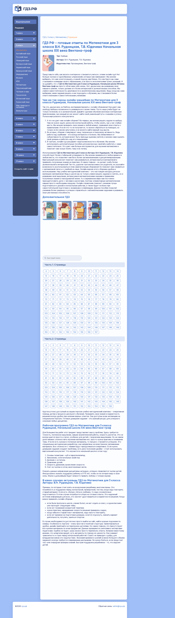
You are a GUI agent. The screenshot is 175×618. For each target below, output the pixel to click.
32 (89, 280)
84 (67, 304)
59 (46, 294)
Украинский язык (23, 67)
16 (53, 276)
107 (74, 313)
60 (53, 294)
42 (82, 285)
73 (68, 299)
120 (89, 318)
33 (96, 280)
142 (74, 327)
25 (118, 276)
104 (53, 313)
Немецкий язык (22, 60)
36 (118, 280)
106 (67, 313)
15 (46, 276)
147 (103, 327)
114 (46, 318)
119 (81, 318)
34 (103, 280)
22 (96, 276)
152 (60, 332)
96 (75, 309)
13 (110, 271)
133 (103, 323)
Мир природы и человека (22, 106)
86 (82, 304)
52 (75, 290)
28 (60, 280)
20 (82, 276)
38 (53, 285)
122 (103, 318)
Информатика (22, 74)
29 (68, 280)
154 (74, 332)
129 (74, 323)
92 (46, 309)
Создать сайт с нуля (23, 169)
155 (81, 332)
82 (53, 304)
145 (110, 401)
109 (89, 313)
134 (110, 323)
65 (89, 294)
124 (117, 318)
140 (60, 327)
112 (110, 313)
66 (96, 294)
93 (53, 309)
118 (74, 318)
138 (60, 401)
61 (60, 294)
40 (67, 285)
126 (53, 323)
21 (89, 276)
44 (96, 285)
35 (110, 280)
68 (110, 294)
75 (82, 299)
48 (46, 290)
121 (96, 318)
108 (81, 313)
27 (53, 280)
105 (60, 313)
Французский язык (24, 71)
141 (67, 327)
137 (46, 327)
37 (46, 285)
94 (60, 309)
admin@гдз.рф (119, 606)
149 (117, 327)
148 (110, 327)
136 (117, 323)
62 (68, 294)
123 (110, 318)
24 (110, 276)
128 (67, 323)
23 (103, 276)
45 (103, 285)
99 (96, 309)
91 (118, 304)
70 (46, 299)
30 (75, 280)
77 (96, 299)
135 (117, 397)
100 (103, 309)
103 (46, 313)
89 (103, 304)
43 (89, 285)
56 (103, 290)
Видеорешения (23, 22)
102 (117, 309)
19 (75, 276)
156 (89, 332)
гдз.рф (24, 606)
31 (82, 280)
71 (53, 299)
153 (67, 332)
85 (75, 304)
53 (82, 290)
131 (89, 323)
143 (81, 327)
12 (103, 271)
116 (60, 318)
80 (117, 299)
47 (118, 285)
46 (110, 285)
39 (60, 285)
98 (89, 309)
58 (117, 290)
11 (96, 271)
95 (67, 309)
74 (75, 299)
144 (89, 327)
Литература (21, 85)
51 (68, 290)
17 (60, 276)
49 (53, 290)
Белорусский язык (24, 64)
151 (53, 332)
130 (81, 323)
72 (60, 299)
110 (96, 313)
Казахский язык (23, 102)
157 (96, 332)
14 (118, 271)
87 (89, 304)
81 (46, 304)
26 (46, 280)
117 (67, 318)
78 (103, 299)
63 (75, 294)
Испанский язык (23, 98)
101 (110, 309)
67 (103, 294)
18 (68, 276)
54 (89, 290)
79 (110, 299)
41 (75, 285)
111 (103, 313)
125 (46, 323)
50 (60, 290)
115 (53, 318)
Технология (21, 95)
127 (60, 323)
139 (53, 327)
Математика (21, 50)
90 (110, 304)
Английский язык (23, 53)
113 (117, 313)
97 (82, 309)
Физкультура (21, 111)
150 (46, 332)
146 (96, 327)
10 (89, 271)
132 (96, 323)
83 (60, 304)
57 (110, 290)
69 (117, 294)
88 (96, 304)
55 (96, 290)
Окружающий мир (23, 88)
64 (82, 294)
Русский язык (22, 57)
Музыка (19, 78)
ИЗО (18, 81)
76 (89, 299)
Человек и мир (22, 92)
